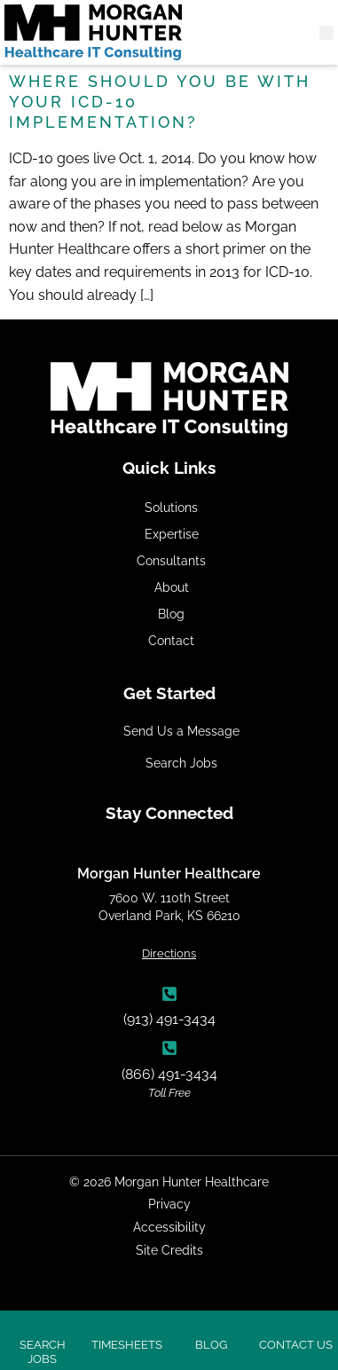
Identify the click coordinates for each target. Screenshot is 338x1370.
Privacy (169, 1203)
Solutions (171, 507)
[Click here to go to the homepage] (93, 32)
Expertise (172, 533)
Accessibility (169, 1226)
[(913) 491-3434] (169, 994)
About (171, 586)
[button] (326, 33)
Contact (171, 640)
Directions (169, 953)
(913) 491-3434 (169, 1019)
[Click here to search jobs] (42, 1324)
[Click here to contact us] (295, 1324)
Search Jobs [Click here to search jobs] (43, 1352)
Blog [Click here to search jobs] (211, 1344)
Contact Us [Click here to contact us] (296, 1344)
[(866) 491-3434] (169, 1048)
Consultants (171, 560)
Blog (171, 613)
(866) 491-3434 (169, 1074)
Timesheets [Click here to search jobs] (126, 1344)
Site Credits (169, 1249)
